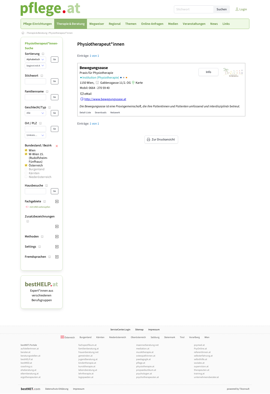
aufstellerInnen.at (30, 348)
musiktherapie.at (144, 352)
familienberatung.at (88, 348)
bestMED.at (26, 363)
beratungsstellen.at (30, 355)
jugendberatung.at (87, 359)
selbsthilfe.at (200, 359)
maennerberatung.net (147, 345)
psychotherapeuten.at (147, 377)
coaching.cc (26, 366)
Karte (137, 83)
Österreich (36, 165)
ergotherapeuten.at (30, 377)
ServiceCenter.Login (120, 329)
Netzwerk (115, 112)
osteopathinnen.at (145, 355)
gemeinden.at (85, 355)
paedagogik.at (143, 359)
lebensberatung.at (87, 370)
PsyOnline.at (200, 348)
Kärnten (34, 173)
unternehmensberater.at (206, 377)
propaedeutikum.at (146, 370)
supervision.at (201, 366)
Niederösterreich (40, 177)
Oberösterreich (138, 337)
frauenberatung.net (88, 352)
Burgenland (36, 169)
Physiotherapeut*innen (61, 33)
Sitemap (139, 329)
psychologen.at (144, 373)
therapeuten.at (201, 370)
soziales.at (199, 363)
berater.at (25, 352)
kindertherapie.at (87, 363)
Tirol (182, 337)
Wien (32, 150)
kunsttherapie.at (86, 366)
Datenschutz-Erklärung (56, 389)
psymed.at (199, 345)
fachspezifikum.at (87, 345)
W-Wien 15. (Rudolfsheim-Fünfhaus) (38, 158)
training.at (199, 373)
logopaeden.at (85, 377)
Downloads (100, 112)
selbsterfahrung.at (203, 355)
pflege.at (140, 363)
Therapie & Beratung (37, 33)
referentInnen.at (202, 352)
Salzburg (155, 337)
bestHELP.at (27, 359)
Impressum (154, 329)
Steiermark (169, 337)
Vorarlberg (194, 337)
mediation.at (142, 348)
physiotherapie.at (145, 366)
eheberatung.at (28, 370)
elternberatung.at (30, 373)
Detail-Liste (85, 112)
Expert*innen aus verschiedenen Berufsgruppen (41, 293)
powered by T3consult (238, 389)
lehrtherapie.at (86, 373)
